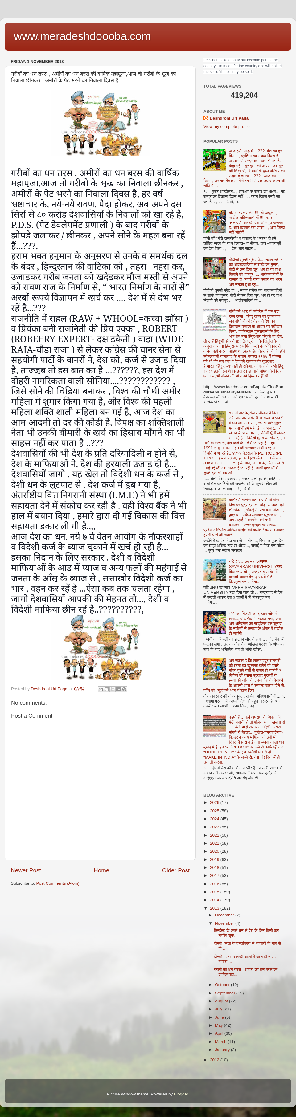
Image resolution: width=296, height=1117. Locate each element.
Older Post (176, 870)
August (222, 1001)
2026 (215, 802)
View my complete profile (227, 126)
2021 (215, 843)
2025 (215, 811)
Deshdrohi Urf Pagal (230, 118)
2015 (215, 892)
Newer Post (26, 870)
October (223, 984)
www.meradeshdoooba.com (82, 36)
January (223, 1049)
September (225, 993)
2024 (215, 819)
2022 (215, 835)
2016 (215, 884)
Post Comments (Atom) (58, 883)
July (219, 1009)
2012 (215, 1060)
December (225, 915)
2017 (215, 875)
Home (101, 870)
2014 (215, 900)
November (225, 923)
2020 (215, 851)
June (220, 1017)
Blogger (181, 1094)
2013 (215, 908)
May (219, 1025)
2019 (215, 859)
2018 (215, 867)
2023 (215, 827)
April (219, 1033)
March (221, 1041)
